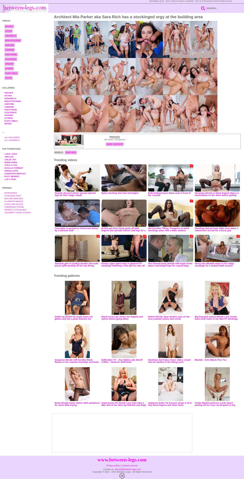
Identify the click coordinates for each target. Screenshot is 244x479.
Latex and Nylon (14, 204)
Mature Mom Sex (14, 198)
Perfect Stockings (15, 210)
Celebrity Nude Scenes (18, 212)
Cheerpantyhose (14, 207)
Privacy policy (113, 465)
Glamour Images (14, 201)
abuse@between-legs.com (128, 469)
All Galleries (12, 137)
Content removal (130, 465)
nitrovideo (11, 193)
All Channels (12, 140)
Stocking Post (13, 196)
